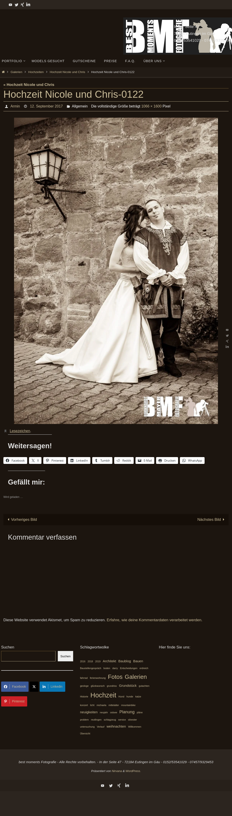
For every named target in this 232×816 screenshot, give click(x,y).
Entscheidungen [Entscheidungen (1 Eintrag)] (128, 668)
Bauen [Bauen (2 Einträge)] (138, 661)
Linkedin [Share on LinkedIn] (52, 686)
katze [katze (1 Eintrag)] (138, 696)
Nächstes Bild (211, 519)
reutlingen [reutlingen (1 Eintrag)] (96, 719)
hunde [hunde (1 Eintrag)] (129, 696)
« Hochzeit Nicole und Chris (28, 85)
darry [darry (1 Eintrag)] (115, 668)
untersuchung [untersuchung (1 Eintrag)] (87, 726)
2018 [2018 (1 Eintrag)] (90, 661)
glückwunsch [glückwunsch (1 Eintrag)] (98, 685)
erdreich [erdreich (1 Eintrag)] (144, 668)
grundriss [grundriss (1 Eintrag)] (112, 685)
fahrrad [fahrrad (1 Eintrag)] (84, 678)
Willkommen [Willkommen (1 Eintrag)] (134, 726)
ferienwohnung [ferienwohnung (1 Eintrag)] (98, 678)
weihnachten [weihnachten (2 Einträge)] (116, 726)
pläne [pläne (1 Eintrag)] (140, 712)
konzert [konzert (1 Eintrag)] (84, 705)
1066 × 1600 (151, 106)
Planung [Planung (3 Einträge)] (127, 711)
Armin (15, 106)
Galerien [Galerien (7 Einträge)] (136, 677)
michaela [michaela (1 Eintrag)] (101, 705)
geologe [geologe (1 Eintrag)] (84, 685)
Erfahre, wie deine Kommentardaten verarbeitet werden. (154, 620)
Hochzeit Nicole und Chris (67, 72)
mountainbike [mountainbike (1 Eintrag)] (128, 705)
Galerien (16, 72)
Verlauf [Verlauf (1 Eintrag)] (100, 726)
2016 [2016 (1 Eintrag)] (82, 661)
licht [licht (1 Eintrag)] (92, 705)
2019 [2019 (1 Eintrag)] (98, 661)
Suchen (7, 647)
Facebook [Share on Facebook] (15, 686)
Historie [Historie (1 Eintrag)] (84, 696)
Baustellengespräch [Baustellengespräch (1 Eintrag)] (90, 668)
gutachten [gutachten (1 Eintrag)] (144, 685)
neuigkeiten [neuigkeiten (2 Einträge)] (89, 712)
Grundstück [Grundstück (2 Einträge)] (128, 685)
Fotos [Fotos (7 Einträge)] (115, 677)
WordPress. (133, 771)
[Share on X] (34, 687)
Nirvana (117, 771)
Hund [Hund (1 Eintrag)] (121, 696)
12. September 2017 (46, 106)
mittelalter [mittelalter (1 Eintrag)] (114, 705)
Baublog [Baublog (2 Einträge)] (124, 661)
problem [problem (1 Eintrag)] (84, 719)
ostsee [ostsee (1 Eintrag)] (113, 712)
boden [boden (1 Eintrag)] (106, 668)
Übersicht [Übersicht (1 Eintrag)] (85, 733)
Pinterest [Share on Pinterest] (14, 701)
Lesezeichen (20, 431)
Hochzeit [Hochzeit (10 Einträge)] (103, 695)
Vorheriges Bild (21, 519)
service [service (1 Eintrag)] (122, 719)
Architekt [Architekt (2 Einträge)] (109, 661)
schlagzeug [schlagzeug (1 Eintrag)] (110, 719)
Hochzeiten (36, 72)
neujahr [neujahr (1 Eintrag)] (104, 712)
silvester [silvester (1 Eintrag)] (132, 719)
